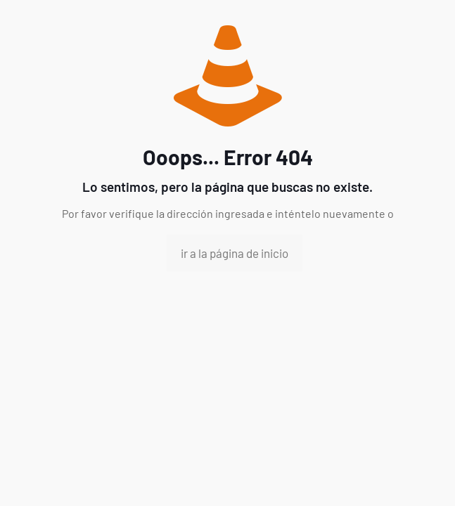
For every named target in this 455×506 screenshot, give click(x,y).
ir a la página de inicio (234, 253)
